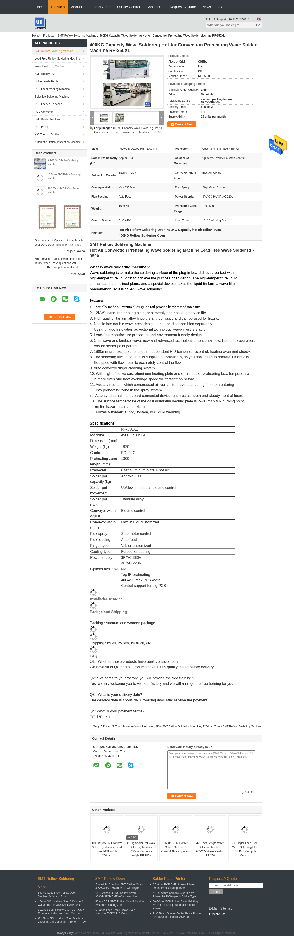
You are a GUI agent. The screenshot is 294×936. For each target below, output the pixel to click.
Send (216, 891)
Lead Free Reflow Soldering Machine (57, 58)
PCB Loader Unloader (48, 104)
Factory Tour (101, 7)
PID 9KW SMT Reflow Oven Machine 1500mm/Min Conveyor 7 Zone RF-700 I (62, 920)
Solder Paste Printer (47, 81)
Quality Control (128, 7)
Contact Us (154, 7)
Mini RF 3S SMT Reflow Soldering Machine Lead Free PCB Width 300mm (107, 849)
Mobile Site (217, 914)
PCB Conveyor (44, 111)
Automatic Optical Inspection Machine (58, 142)
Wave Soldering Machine (50, 66)
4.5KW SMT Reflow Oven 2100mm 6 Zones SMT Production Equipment (60, 903)
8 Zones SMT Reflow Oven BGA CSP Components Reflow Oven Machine (61, 911)
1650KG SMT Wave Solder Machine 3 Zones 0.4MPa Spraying (176, 847)
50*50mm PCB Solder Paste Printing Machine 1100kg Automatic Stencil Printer (175, 905)
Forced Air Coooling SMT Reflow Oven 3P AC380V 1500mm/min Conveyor (119, 886)
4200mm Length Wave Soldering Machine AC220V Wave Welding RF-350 (210, 849)
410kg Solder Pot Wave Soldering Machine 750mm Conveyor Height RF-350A (141, 849)
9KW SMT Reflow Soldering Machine (178, 726)
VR (219, 7)
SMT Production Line (47, 119)
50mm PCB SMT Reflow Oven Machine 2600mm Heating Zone (119, 903)
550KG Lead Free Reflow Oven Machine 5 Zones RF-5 (57, 894)
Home (40, 7)
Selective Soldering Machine (52, 96)
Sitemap (226, 908)
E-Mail (213, 908)
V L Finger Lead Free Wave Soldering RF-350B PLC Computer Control (245, 849)
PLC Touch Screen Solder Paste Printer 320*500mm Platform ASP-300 (177, 915)
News (206, 7)
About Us (78, 7)
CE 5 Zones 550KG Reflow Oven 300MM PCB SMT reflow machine (116, 894)
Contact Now (184, 124)
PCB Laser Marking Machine (52, 89)
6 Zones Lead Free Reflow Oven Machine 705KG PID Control (115, 911)
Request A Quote (183, 7)
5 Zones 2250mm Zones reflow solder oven (127, 726)
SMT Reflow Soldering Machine (77, 35)
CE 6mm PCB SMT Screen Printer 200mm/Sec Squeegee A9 (174, 886)
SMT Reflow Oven (46, 73)
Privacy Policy (64, 933)
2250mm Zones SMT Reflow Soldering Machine (232, 726)
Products (58, 7)
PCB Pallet (41, 127)
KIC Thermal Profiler (47, 134)
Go (258, 25)
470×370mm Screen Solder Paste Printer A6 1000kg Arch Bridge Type (174, 894)
